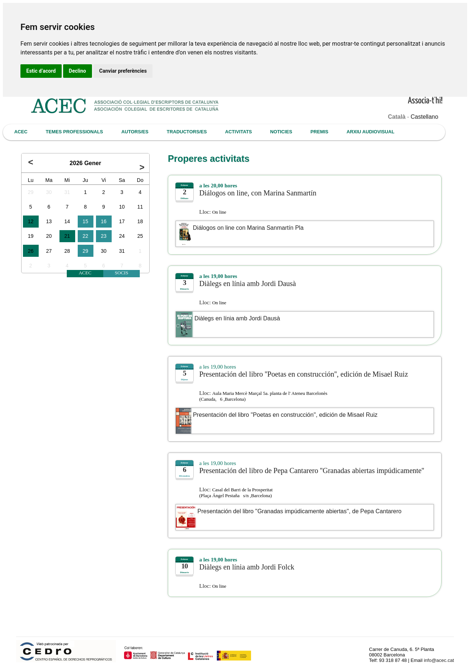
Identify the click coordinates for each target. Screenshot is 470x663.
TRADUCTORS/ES (187, 131)
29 (31, 192)
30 (49, 192)
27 (49, 251)
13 (49, 221)
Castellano (424, 117)
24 (122, 236)
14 (67, 221)
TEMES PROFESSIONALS (74, 131)
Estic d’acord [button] (41, 71)
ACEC (20, 131)
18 (140, 221)
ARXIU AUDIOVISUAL (370, 131)
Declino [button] (77, 71)
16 (104, 221)
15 (85, 221)
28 (67, 251)
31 (67, 192)
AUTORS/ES (134, 131)
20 (49, 236)
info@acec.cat (439, 660)
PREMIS (319, 131)
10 (122, 207)
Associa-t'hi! (425, 101)
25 (140, 236)
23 (104, 236)
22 (85, 236)
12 (31, 221)
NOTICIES (281, 131)
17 (122, 221)
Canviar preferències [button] (123, 71)
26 (31, 251)
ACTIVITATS (238, 131)
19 (31, 236)
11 (140, 207)
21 (67, 236)
